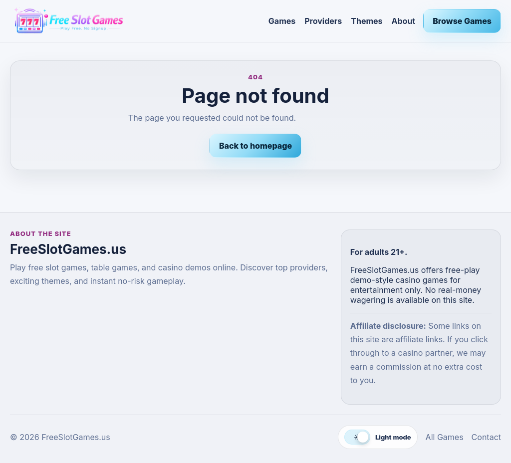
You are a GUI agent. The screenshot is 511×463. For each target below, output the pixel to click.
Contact (486, 437)
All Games (445, 437)
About (404, 21)
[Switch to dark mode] (378, 437)
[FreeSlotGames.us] (135, 21)
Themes (366, 21)
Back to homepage (255, 146)
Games (281, 21)
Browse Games (462, 21)
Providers (323, 21)
